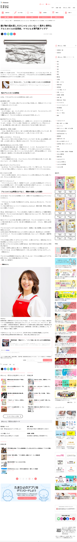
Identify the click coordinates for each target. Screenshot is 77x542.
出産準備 (43, 12)
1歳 (57, 64)
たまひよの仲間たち (61, 161)
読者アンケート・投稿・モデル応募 (65, 128)
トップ (2, 20)
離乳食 (55, 12)
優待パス (68, 12)
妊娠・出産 (58, 7)
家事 (10, 364)
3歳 (57, 69)
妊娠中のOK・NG (61, 138)
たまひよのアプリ (61, 159)
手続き (58, 149)
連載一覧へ (70, 402)
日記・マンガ (60, 110)
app (13, 364)
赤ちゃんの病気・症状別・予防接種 (65, 151)
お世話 (58, 79)
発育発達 (59, 87)
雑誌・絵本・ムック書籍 (62, 123)
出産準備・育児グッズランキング (64, 143)
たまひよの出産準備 (61, 164)
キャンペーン (44, 17)
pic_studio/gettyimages (5, 70)
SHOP (42, 4)
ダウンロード (27, 521)
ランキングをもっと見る (13, 440)
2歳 (57, 66)
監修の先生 (59, 156)
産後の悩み (59, 84)
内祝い (48, 4)
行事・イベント (60, 92)
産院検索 (59, 136)
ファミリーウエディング (62, 105)
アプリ (19, 17)
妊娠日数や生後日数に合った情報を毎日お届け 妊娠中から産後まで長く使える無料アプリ (27, 518)
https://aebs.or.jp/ (65, 533)
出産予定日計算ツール (62, 133)
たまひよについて (61, 120)
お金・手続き (18, 12)
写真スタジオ (57, 17)
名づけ (30, 12)
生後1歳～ (59, 52)
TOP (53, 7)
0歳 (57, 61)
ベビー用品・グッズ (61, 89)
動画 (58, 115)
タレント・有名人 (61, 113)
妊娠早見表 (5, 12)
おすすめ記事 (5, 364)
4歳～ (58, 71)
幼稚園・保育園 (60, 95)
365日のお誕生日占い (62, 131)
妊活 (74, 7)
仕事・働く (59, 97)
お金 (58, 146)
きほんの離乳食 (60, 154)
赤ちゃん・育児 (66, 7)
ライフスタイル (60, 102)
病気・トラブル (60, 82)
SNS (32, 17)
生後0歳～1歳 (60, 50)
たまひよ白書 (60, 167)
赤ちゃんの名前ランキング (63, 141)
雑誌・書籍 (7, 17)
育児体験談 (59, 107)
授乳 (58, 74)
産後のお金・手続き (61, 100)
